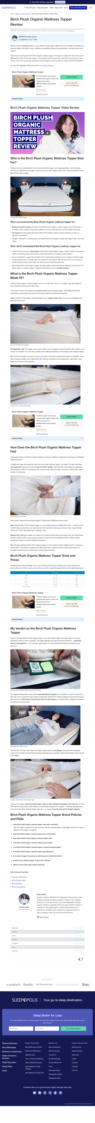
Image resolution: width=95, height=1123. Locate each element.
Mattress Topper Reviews (23, 14)
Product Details (47, 103)
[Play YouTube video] (47, 137)
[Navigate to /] (24, 1017)
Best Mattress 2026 (78, 7)
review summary (50, 70)
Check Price (60, 2)
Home (12, 14)
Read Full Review (42, 98)
